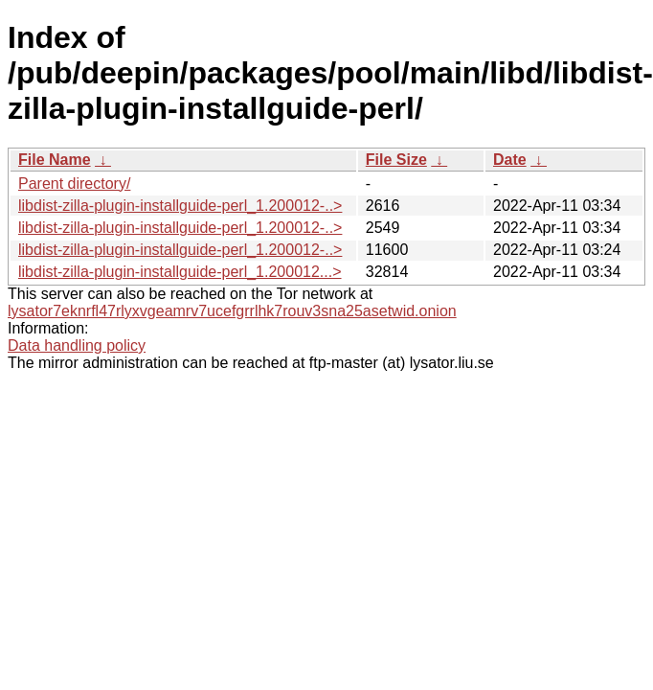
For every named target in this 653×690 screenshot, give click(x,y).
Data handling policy (77, 345)
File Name (54, 159)
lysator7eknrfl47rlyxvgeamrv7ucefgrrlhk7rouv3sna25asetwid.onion (232, 311)
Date (510, 159)
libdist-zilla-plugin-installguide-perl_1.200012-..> (180, 205)
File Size (396, 159)
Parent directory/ (74, 183)
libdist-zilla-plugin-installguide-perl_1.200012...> (180, 272)
